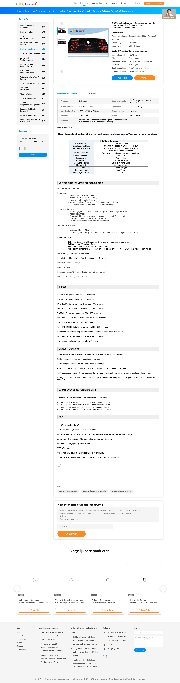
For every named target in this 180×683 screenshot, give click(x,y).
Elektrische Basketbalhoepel (32, 89)
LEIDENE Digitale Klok (32, 98)
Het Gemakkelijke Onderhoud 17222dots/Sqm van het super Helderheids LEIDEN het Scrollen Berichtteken (85, 664)
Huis (18, 633)
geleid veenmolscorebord (32, 49)
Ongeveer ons (22, 640)
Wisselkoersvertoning (32, 115)
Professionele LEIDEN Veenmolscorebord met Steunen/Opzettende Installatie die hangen (52, 648)
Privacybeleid (22, 650)
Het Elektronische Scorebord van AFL (32, 65)
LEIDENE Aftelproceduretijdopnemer (32, 104)
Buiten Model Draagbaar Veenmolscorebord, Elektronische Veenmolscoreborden (33, 603)
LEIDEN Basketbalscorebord (32, 37)
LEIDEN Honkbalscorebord (32, 53)
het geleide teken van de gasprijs (32, 44)
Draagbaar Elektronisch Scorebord (32, 110)
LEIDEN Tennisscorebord (32, 83)
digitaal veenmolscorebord (68, 491)
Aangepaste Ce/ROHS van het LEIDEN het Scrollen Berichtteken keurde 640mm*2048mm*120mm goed (85, 652)
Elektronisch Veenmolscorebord (32, 72)
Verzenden (71, 534)
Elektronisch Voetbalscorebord (32, 59)
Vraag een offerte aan (154, 3)
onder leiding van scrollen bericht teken (32, 121)
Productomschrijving (88, 93)
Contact (33, 155)
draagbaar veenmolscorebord (121, 491)
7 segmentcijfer (32, 94)
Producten (21, 636)
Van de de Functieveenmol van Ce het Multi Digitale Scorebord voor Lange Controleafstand (70, 603)
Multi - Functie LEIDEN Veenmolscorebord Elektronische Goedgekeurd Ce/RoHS (53, 659)
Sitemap (20, 646)
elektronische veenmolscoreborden (94, 491)
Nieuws (20, 643)
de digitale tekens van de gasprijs (32, 78)
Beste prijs (122, 78)
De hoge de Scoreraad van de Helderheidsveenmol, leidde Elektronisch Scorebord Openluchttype (52, 636)
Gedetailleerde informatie (67, 93)
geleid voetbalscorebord (32, 32)
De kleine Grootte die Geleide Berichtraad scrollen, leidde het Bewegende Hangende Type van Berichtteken (85, 641)
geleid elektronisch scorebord (32, 27)
